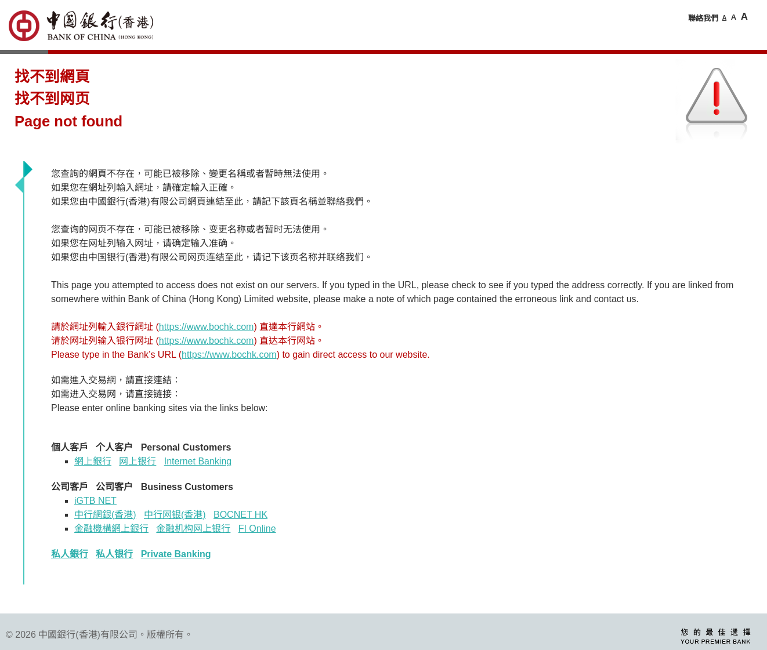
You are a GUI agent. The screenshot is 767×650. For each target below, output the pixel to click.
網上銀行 (92, 461)
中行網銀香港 (105, 515)
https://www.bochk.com (206, 327)
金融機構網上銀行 (111, 528)
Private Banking (176, 554)
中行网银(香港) (175, 515)
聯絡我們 (703, 18)
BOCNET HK (240, 515)
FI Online (257, 528)
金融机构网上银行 (193, 528)
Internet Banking (198, 461)
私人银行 (114, 554)
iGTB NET (95, 501)
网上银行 (137, 461)
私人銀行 (69, 554)
